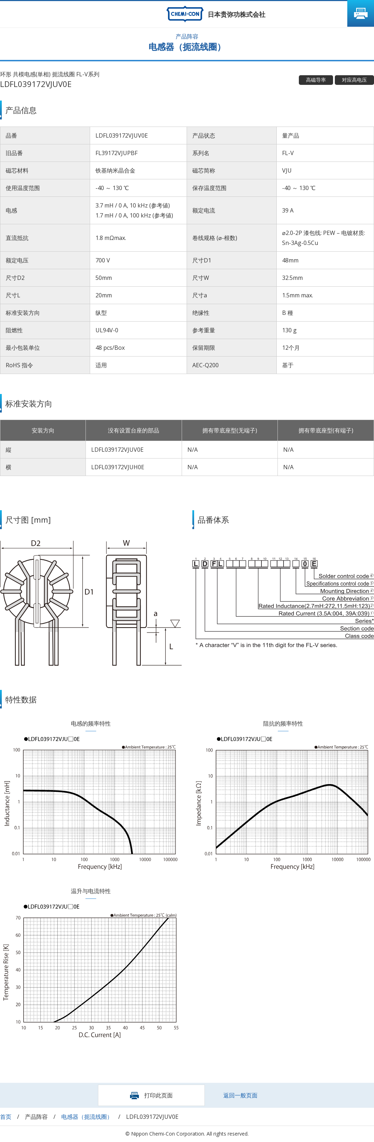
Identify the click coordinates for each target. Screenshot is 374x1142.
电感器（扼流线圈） (87, 1117)
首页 (5, 1117)
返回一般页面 (240, 1095)
